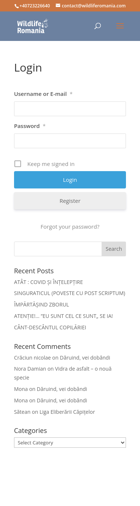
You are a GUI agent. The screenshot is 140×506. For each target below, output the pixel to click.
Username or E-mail (43, 93)
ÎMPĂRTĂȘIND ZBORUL (41, 304)
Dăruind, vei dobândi (85, 357)
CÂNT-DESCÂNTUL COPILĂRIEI (50, 327)
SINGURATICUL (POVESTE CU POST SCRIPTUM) (69, 293)
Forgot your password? (70, 226)
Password (29, 125)
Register (70, 200)
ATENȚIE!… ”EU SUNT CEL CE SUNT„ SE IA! (63, 315)
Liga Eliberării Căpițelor (67, 411)
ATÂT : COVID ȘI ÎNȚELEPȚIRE (48, 281)
